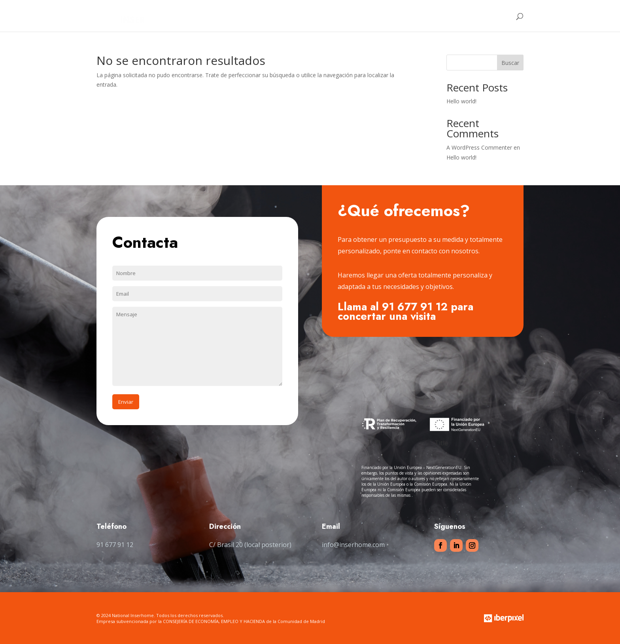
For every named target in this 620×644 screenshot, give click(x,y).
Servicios (370, 16)
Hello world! (461, 101)
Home (304, 16)
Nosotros (335, 16)
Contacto (476, 16)
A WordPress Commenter (479, 147)
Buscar (510, 62)
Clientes (404, 16)
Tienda (434, 16)
